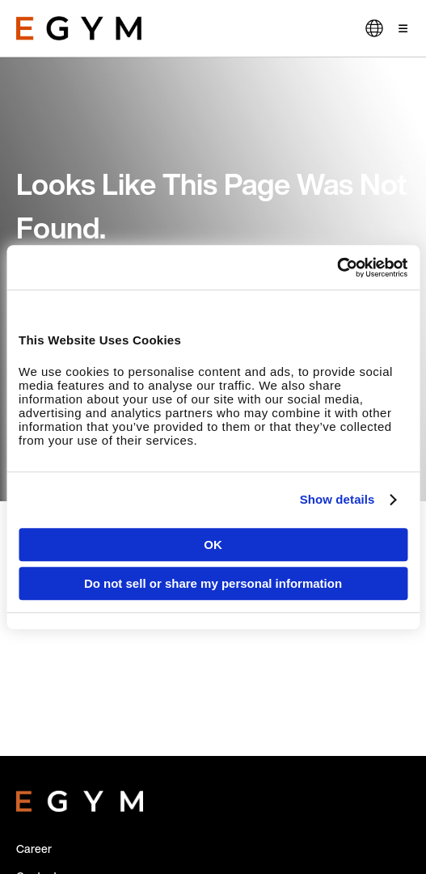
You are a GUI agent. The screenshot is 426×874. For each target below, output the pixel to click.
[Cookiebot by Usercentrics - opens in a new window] (336, 267)
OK (213, 544)
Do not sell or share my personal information (213, 583)
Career (34, 848)
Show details (337, 499)
